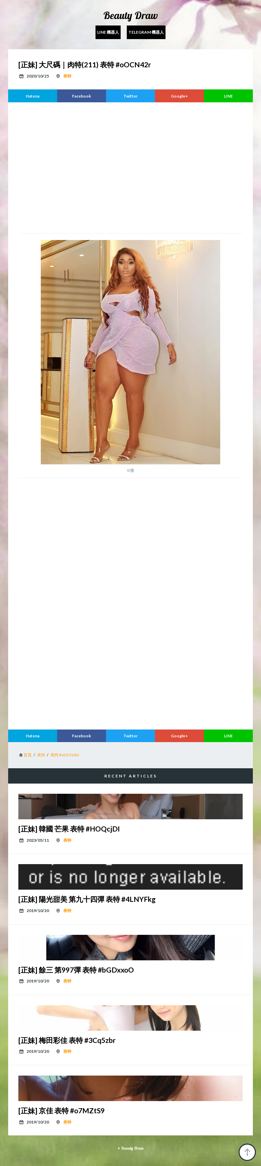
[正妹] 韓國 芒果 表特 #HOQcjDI (69, 828)
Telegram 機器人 (146, 32)
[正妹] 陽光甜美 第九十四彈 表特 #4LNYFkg (87, 899)
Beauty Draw (130, 15)
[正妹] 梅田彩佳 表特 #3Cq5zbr (67, 1040)
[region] (130, 167)
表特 (67, 76)
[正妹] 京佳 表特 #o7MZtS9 (61, 1110)
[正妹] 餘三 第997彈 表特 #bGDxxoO (76, 969)
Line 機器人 (108, 32)
